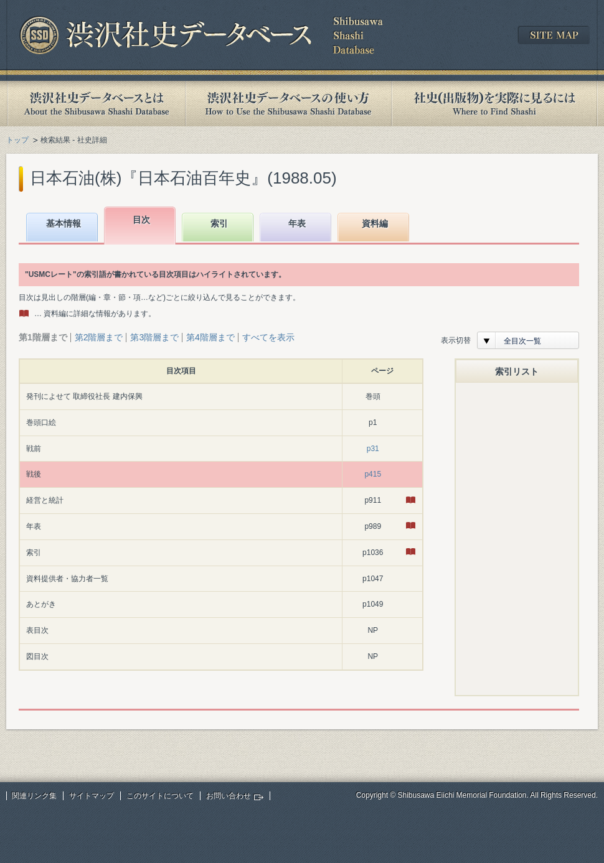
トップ (17, 140)
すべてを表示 (268, 337)
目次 (141, 220)
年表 (297, 223)
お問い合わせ (228, 795)
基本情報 (63, 223)
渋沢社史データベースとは (95, 103)
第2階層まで (99, 337)
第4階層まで (210, 337)
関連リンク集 (34, 795)
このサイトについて (160, 795)
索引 (219, 223)
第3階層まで (154, 337)
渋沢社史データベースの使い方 (288, 103)
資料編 (375, 223)
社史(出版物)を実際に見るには (494, 103)
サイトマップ (91, 795)
